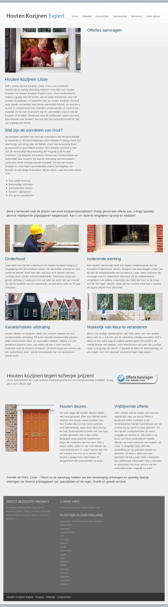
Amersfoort (43, 515)
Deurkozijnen (102, 16)
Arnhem (34, 515)
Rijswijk (63, 565)
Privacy (39, 597)
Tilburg (27, 511)
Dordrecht (64, 543)
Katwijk (63, 554)
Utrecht (41, 508)
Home (75, 16)
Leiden (63, 558)
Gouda (63, 547)
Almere (20, 511)
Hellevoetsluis (66, 551)
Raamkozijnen (120, 16)
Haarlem (10, 515)
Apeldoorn (11, 519)
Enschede (26, 515)
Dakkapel (87, 16)
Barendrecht (65, 529)
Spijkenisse (65, 576)
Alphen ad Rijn (66, 525)
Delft (62, 536)
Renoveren (136, 16)
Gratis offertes (153, 16)
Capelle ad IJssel (67, 532)
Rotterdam (22, 508)
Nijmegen (45, 511)
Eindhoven (11, 511)
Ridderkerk (64, 562)
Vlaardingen (65, 580)
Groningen (35, 511)
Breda (17, 515)
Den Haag (32, 508)
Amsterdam (11, 508)
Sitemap (50, 597)
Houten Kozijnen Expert (70, 508)
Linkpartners (64, 597)
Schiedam (64, 573)
